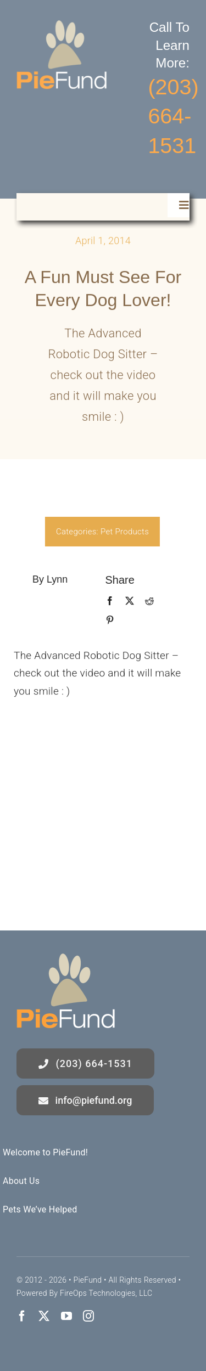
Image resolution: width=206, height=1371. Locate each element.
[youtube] (66, 1316)
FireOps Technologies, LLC (106, 1293)
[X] (126, 601)
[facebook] (21, 1316)
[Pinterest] (106, 620)
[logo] (61, 25)
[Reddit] (147, 601)
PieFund (87, 1280)
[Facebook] (106, 601)
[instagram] (88, 1316)
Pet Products (122, 532)
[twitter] (43, 1316)
